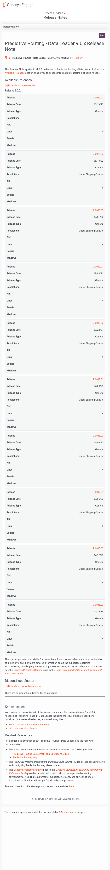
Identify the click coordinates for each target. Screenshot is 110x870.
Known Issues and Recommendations (29, 724)
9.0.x (102, 35)
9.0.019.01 (98, 266)
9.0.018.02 (98, 323)
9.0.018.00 (98, 435)
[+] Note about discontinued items (23, 686)
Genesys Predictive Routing (27, 670)
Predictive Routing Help (25, 757)
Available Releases (15, 72)
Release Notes (55, 17)
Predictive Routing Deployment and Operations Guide (41, 753)
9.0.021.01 (98, 97)
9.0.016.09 (77, 58)
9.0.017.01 (98, 492)
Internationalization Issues (23, 728)
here (71, 786)
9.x (7, 58)
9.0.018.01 (98, 379)
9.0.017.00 (98, 548)
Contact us (67, 812)
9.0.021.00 (98, 154)
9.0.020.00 (98, 210)
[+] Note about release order (20, 85)
